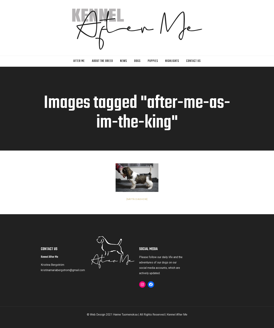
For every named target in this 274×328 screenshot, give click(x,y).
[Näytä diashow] (137, 199)
